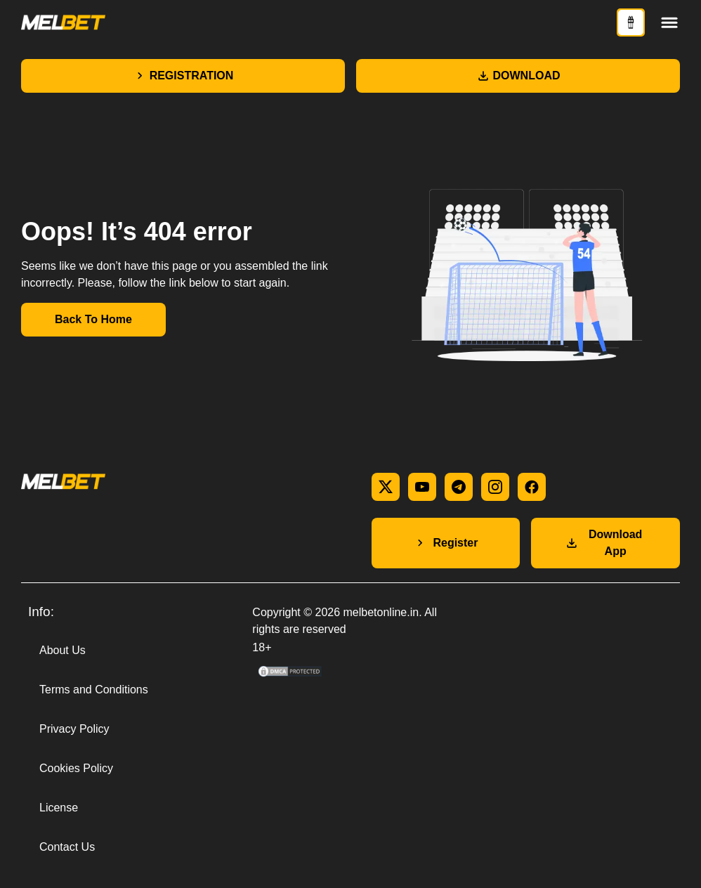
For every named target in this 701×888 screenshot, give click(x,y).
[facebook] (532, 487)
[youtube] (422, 487)
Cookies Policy (76, 768)
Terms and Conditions (93, 690)
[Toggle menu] (669, 22)
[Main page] (63, 22)
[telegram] (459, 487)
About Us (62, 650)
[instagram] (495, 487)
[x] (386, 487)
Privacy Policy (74, 729)
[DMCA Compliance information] (290, 674)
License (58, 808)
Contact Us (67, 847)
